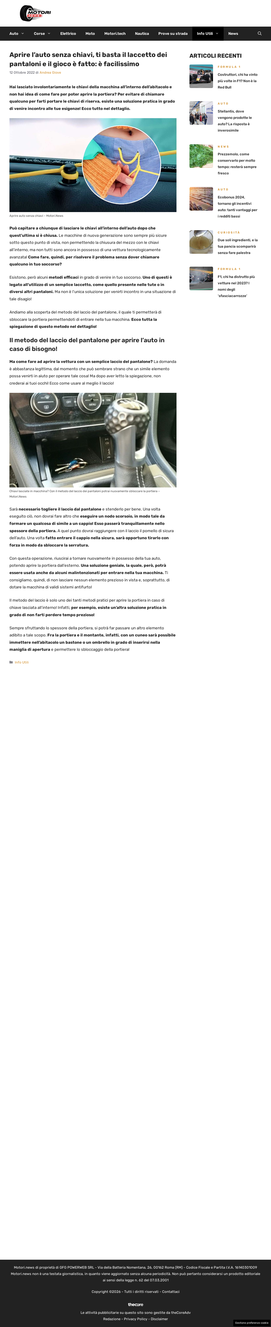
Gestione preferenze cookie (251, 1322)
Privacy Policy (135, 1319)
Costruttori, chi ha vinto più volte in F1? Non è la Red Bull (238, 80)
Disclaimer (159, 1319)
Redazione (111, 1319)
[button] (259, 34)
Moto (90, 33)
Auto (19, 34)
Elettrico (68, 33)
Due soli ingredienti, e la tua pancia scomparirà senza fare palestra (238, 246)
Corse (45, 34)
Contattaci (171, 1292)
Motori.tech (115, 33)
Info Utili (210, 34)
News (233, 33)
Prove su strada (173, 33)
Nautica (142, 33)
